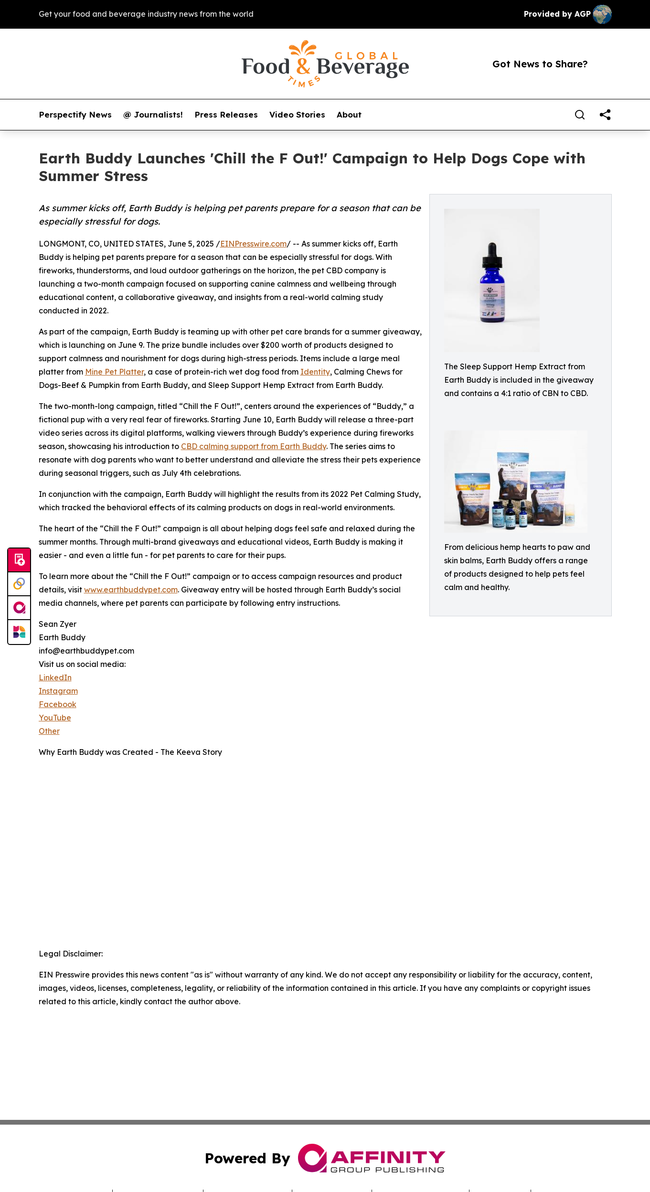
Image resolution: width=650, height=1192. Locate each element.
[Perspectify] (19, 584)
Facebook (57, 704)
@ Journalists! (153, 114)
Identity (315, 371)
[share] (605, 114)
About (349, 114)
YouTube (55, 717)
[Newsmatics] (19, 632)
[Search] (579, 115)
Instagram (58, 691)
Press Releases (226, 114)
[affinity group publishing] (19, 608)
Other (49, 731)
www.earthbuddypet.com (131, 589)
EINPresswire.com (253, 243)
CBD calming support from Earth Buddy (253, 446)
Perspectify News (75, 114)
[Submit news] (19, 560)
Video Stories (297, 114)
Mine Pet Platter (114, 371)
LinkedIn (55, 677)
